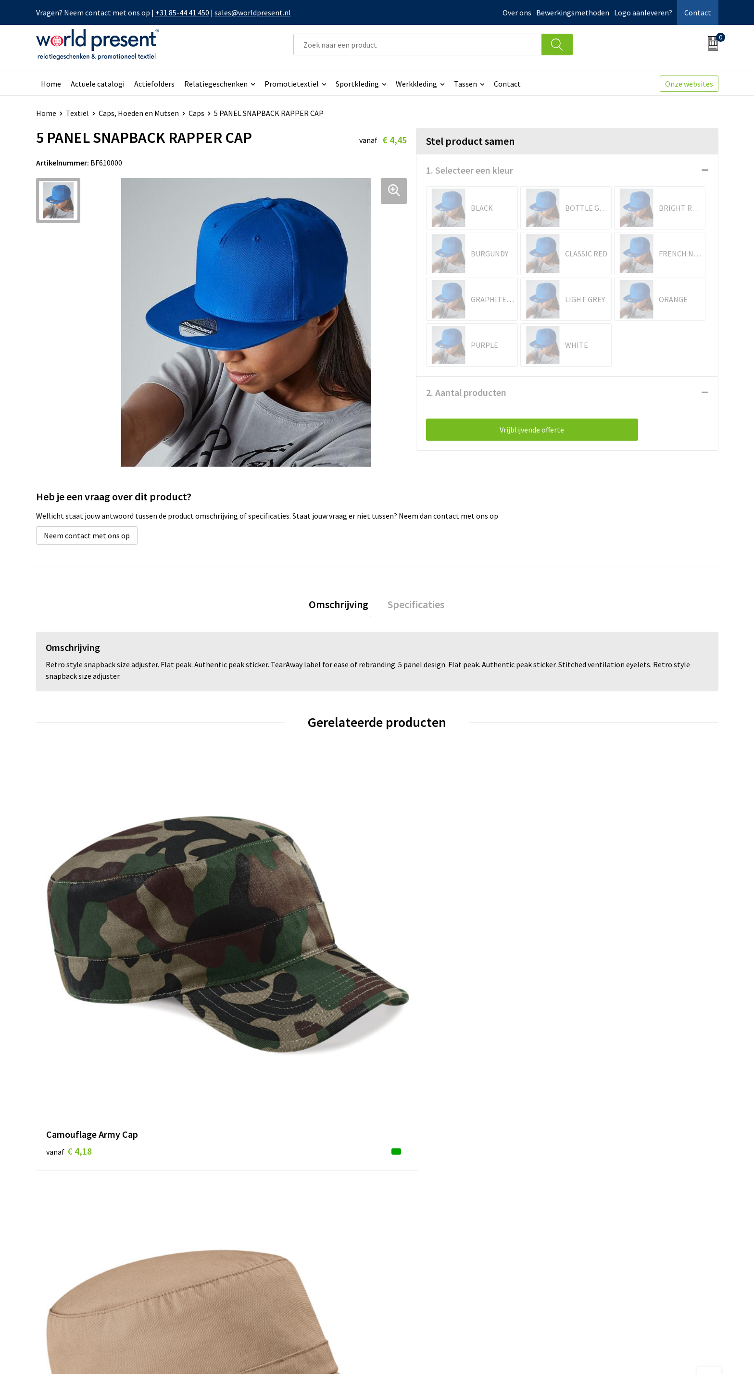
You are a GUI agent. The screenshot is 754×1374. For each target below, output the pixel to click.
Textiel (77, 113)
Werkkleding (416, 84)
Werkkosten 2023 (248, 1215)
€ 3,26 (410, 955)
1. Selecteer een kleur (469, 170)
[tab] (341, 605)
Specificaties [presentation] (413, 605)
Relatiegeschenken (216, 84)
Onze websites (689, 84)
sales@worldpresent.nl (252, 12)
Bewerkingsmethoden (572, 12)
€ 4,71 (239, 941)
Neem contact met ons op (87, 535)
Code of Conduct (247, 1229)
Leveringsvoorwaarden (257, 1244)
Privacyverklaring (640, 1353)
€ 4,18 (69, 941)
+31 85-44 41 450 (182, 12)
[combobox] (417, 44)
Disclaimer (696, 1353)
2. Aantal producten (466, 392)
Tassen (465, 84)
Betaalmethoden (417, 1215)
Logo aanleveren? (643, 12)
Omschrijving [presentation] (341, 605)
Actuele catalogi (98, 84)
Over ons (517, 12)
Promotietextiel (291, 84)
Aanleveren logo (247, 1273)
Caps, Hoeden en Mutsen (139, 113)
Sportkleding (357, 84)
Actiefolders (154, 84)
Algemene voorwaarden (563, 1353)
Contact (697, 12)
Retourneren (410, 1229)
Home (51, 84)
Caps (196, 113)
